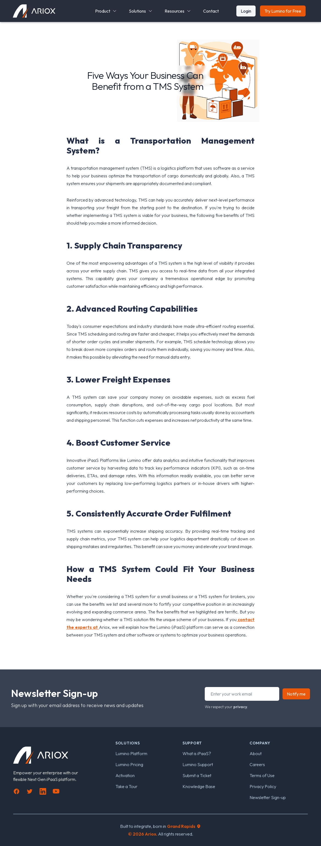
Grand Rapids (184, 826)
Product (106, 11)
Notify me (296, 694)
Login (246, 11)
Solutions (141, 11)
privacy (240, 706)
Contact (211, 11)
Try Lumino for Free (282, 11)
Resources (178, 11)
